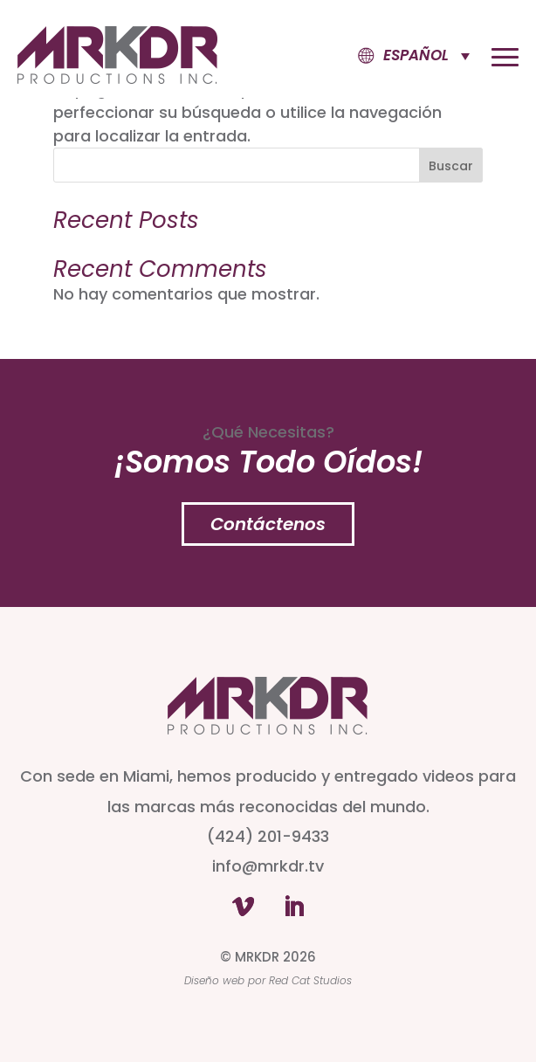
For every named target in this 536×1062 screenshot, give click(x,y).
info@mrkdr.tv (268, 866)
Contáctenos (268, 524)
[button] (399, 55)
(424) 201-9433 (268, 836)
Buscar (451, 166)
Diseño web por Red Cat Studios (268, 980)
